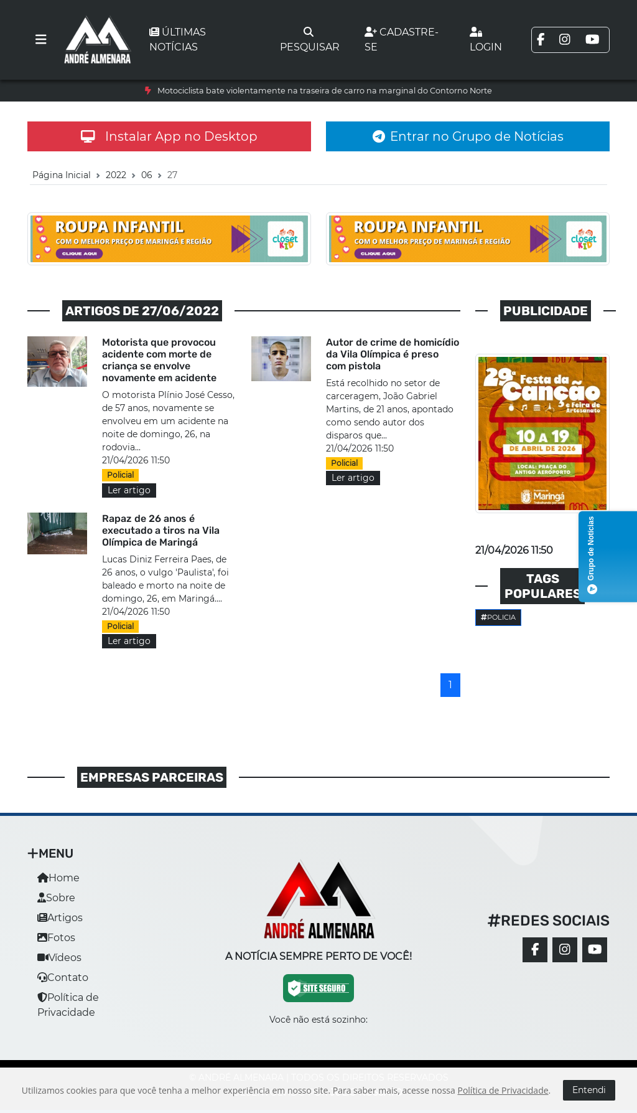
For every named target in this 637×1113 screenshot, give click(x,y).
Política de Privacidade (502, 1090)
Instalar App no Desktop (169, 136)
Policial (120, 475)
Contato (62, 977)
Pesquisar (310, 40)
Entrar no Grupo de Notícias (468, 136)
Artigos (60, 918)
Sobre (56, 898)
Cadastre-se (402, 39)
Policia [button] (498, 617)
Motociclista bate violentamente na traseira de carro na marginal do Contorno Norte (324, 90)
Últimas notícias (177, 39)
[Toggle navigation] (41, 40)
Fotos (56, 938)
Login (486, 40)
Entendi (589, 1090)
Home (58, 878)
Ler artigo (129, 490)
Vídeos (59, 958)
